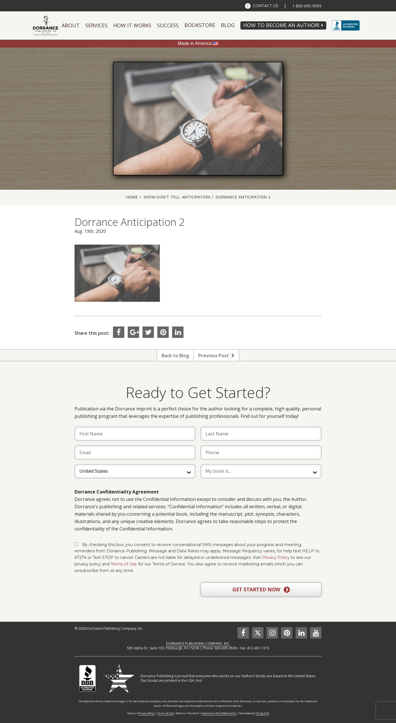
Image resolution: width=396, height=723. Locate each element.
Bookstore (199, 25)
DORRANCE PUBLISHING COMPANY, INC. (198, 643)
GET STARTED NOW (261, 589)
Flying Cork (262, 713)
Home (132, 197)
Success (168, 25)
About (71, 25)
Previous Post (216, 355)
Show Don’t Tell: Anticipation (176, 197)
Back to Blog (175, 355)
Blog (228, 25)
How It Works (132, 25)
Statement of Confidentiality (219, 713)
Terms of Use (124, 564)
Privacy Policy (276, 557)
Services (96, 25)
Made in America (195, 43)
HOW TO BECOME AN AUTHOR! (281, 25)
